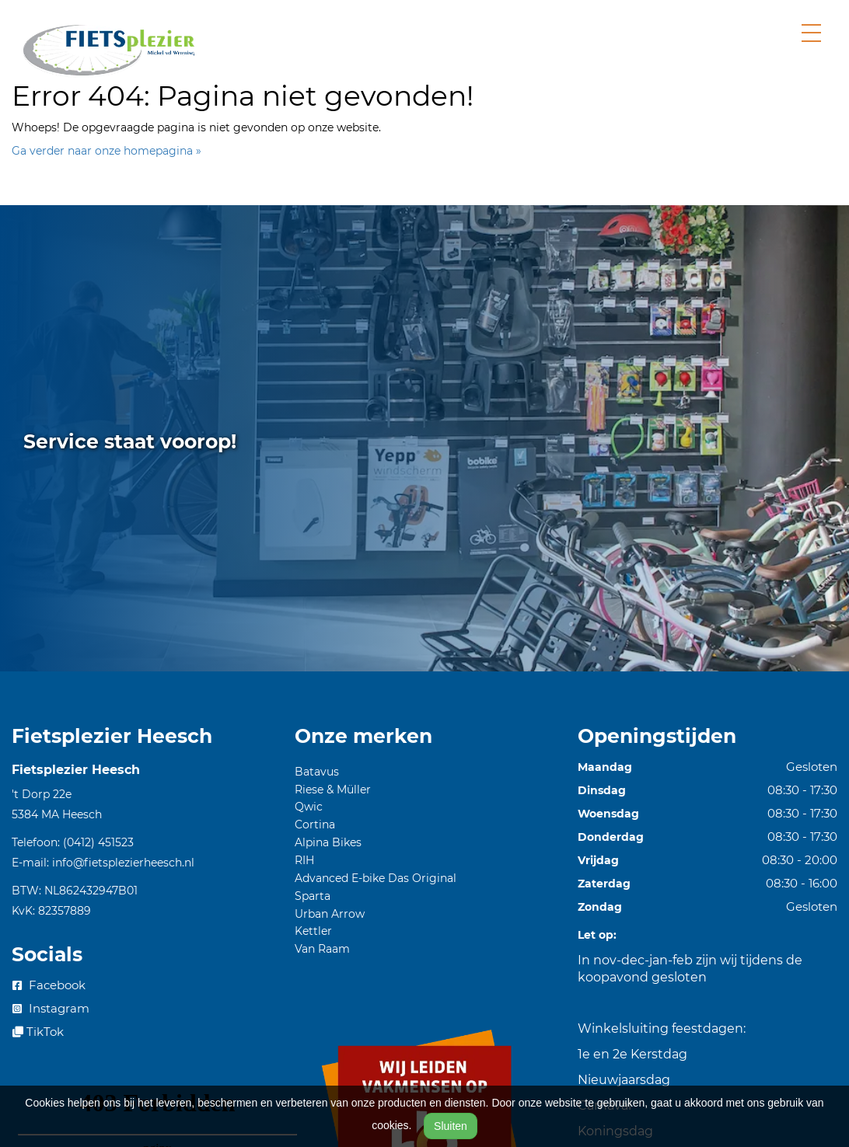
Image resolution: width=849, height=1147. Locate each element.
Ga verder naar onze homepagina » (106, 151)
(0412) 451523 (98, 842)
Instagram (50, 1008)
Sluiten (450, 1126)
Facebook (49, 985)
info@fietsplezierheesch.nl (123, 863)
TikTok (38, 1031)
